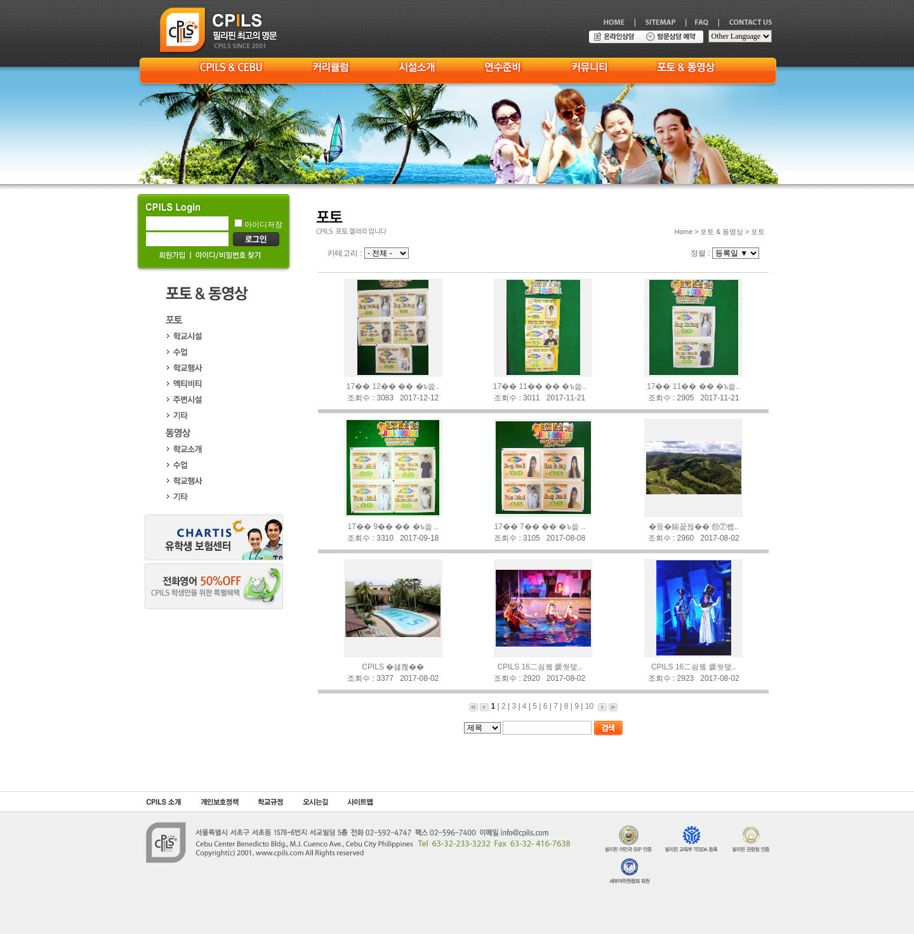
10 (589, 706)
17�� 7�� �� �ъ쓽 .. (539, 526)
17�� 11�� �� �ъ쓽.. (539, 386)
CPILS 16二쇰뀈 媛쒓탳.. (539, 666)
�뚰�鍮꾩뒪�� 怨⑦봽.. (694, 526)
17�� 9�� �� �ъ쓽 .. (393, 526)
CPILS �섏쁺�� (393, 666)
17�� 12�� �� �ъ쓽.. (393, 386)
